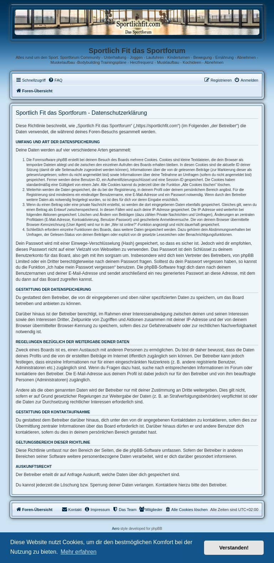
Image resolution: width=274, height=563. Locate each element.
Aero (116, 529)
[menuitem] (55, 80)
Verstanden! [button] (234, 548)
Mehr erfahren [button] (79, 552)
